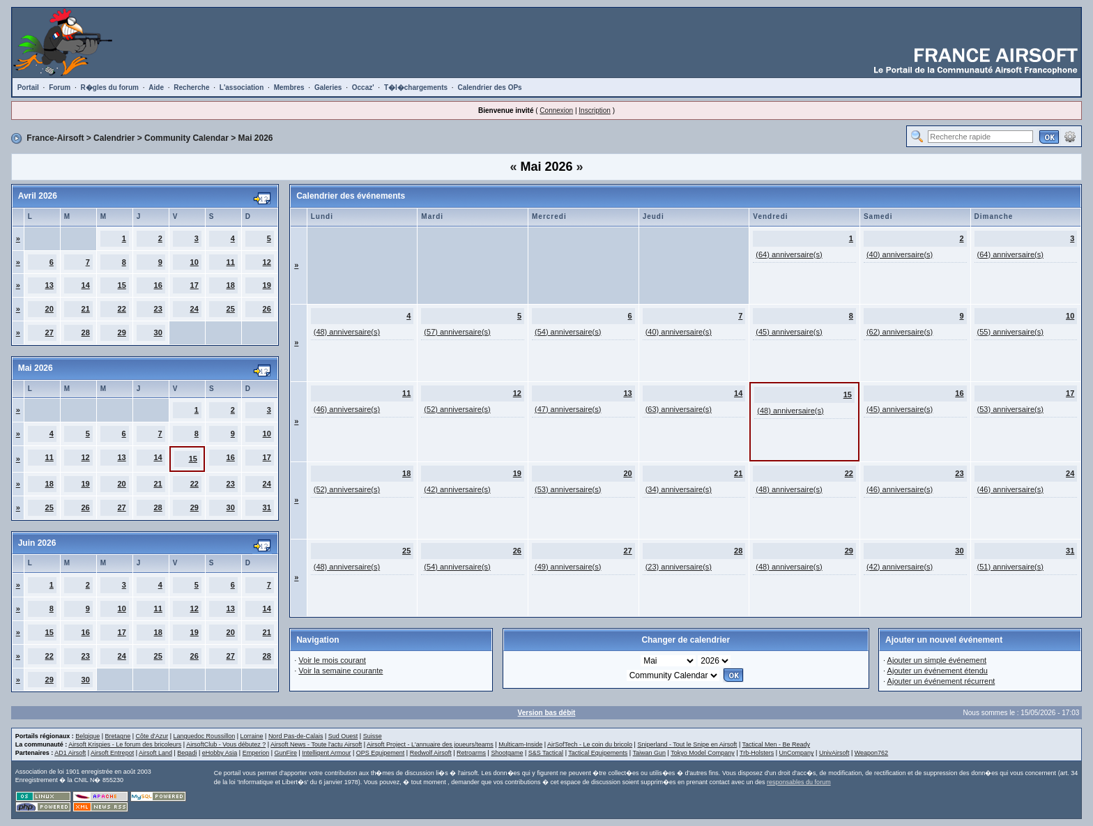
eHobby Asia (220, 752)
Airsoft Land (155, 752)
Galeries (328, 87)
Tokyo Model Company (703, 752)
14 (86, 285)
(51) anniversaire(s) (1010, 567)
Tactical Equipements (597, 752)
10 (194, 262)
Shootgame (507, 752)
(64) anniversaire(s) (789, 254)
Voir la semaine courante (340, 670)
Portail (28, 87)
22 (122, 309)
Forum (59, 87)
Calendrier (114, 138)
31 (267, 507)
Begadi (187, 752)
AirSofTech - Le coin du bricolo (589, 744)
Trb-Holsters (757, 752)
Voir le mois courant (332, 660)
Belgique (87, 736)
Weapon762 (871, 752)
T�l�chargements (416, 87)
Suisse (372, 736)
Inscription (595, 110)
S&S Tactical (545, 752)
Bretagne (118, 736)
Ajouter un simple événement (936, 660)
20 (49, 309)
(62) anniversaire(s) (899, 332)
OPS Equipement (380, 752)
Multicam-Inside (520, 744)
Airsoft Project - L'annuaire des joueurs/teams (430, 744)
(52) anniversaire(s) (457, 409)
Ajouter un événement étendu (937, 670)
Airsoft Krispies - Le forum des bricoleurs (124, 744)
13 (49, 285)
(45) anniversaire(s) (789, 332)
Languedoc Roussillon (205, 736)
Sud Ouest (343, 736)
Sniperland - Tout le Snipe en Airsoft (687, 744)
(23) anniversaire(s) (678, 567)
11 (231, 262)
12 (267, 262)
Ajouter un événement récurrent (941, 681)
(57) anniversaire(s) (457, 332)
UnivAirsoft (834, 752)
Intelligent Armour (326, 752)
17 (194, 285)
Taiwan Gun (649, 752)
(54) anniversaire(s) (568, 332)
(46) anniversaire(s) (347, 409)
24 (194, 309)
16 (158, 285)
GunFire (286, 752)
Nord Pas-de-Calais (295, 736)
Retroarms (471, 752)
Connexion (556, 110)
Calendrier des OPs (489, 87)
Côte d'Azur (151, 736)
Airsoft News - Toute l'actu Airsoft (316, 744)
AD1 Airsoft (70, 752)
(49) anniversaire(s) (568, 567)
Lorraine (251, 736)
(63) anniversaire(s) (678, 409)
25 (231, 309)
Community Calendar (186, 138)
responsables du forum (799, 782)
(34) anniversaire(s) (678, 489)
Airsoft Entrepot (112, 752)
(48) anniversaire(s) (347, 332)
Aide (156, 87)
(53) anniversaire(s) (1010, 409)
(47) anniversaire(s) (568, 409)
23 (158, 309)
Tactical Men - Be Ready (776, 744)
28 (86, 332)
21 (86, 309)
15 (122, 285)
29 (122, 332)
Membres (289, 87)
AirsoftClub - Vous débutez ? (226, 744)
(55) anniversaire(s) (1010, 332)
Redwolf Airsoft (431, 752)
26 (267, 309)
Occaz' (363, 87)
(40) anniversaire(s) (899, 254)
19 (267, 285)
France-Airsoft (55, 138)
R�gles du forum (110, 87)
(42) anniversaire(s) (457, 489)
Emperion (256, 752)
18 (231, 285)
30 (158, 332)
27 (49, 332)
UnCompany (796, 752)
